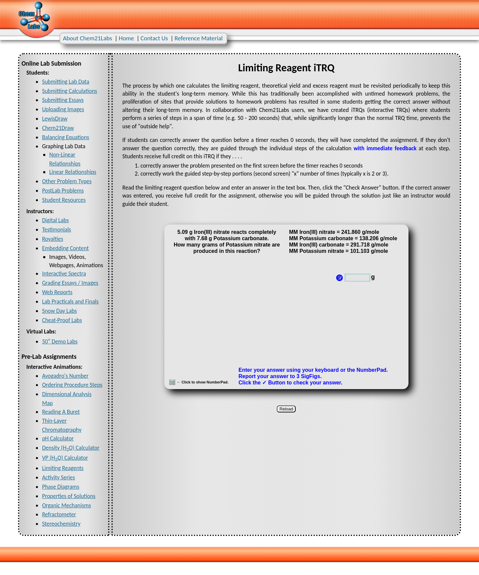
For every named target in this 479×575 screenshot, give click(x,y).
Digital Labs (55, 220)
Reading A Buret (61, 411)
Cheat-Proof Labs (62, 320)
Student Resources (63, 200)
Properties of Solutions (68, 496)
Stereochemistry (61, 523)
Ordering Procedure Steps (72, 384)
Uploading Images (63, 109)
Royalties (52, 239)
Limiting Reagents (62, 468)
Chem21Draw (58, 128)
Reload (286, 408)
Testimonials (56, 229)
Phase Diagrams (60, 486)
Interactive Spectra (64, 273)
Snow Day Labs (59, 310)
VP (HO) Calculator (65, 457)
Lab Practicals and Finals (70, 301)
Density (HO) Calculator (70, 447)
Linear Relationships (72, 172)
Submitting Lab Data (65, 81)
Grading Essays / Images (70, 283)
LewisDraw (54, 118)
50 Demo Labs (60, 341)
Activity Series (58, 477)
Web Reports (57, 292)
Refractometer (59, 514)
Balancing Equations (65, 137)
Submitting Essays (62, 100)
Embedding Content (65, 248)
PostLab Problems (62, 190)
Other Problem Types (66, 181)
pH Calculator (58, 438)
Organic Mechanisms (66, 505)
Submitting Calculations (69, 91)
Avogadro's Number (65, 375)
